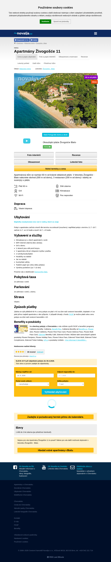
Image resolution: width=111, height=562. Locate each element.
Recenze (84, 57)
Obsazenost (34, 162)
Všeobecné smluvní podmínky (25, 535)
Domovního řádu (41, 272)
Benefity (17, 528)
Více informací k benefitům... (76, 340)
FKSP (71, 314)
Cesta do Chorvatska (22, 505)
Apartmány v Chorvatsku (23, 484)
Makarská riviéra (30, 43)
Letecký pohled (23, 63)
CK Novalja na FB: (26, 466)
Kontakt (17, 518)
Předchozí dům (49, 63)
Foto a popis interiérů (47, 57)
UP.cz (46, 340)
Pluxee (90, 329)
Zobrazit (40, 352)
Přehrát (47, 147)
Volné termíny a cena (55, 169)
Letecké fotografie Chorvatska (25, 512)
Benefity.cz (83, 329)
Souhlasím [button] (45, 21)
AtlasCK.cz (32, 356)
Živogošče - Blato (49, 69)
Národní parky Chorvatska (24, 508)
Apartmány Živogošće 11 (37, 51)
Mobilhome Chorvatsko (23, 495)
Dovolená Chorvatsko (22, 488)
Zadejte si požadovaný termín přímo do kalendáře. (55, 417)
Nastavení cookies (21, 538)
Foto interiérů (34, 155)
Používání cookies (21, 542)
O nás (16, 521)
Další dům (36, 63)
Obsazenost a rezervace (68, 57)
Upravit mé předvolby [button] (61, 21)
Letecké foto (76, 162)
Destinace (20, 43)
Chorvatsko (18, 501)
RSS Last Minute (55, 557)
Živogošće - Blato (41, 43)
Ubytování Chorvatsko (22, 491)
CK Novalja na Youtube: (57, 466)
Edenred (42, 335)
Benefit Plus (56, 329)
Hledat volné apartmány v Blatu (55, 450)
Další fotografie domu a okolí (55, 135)
